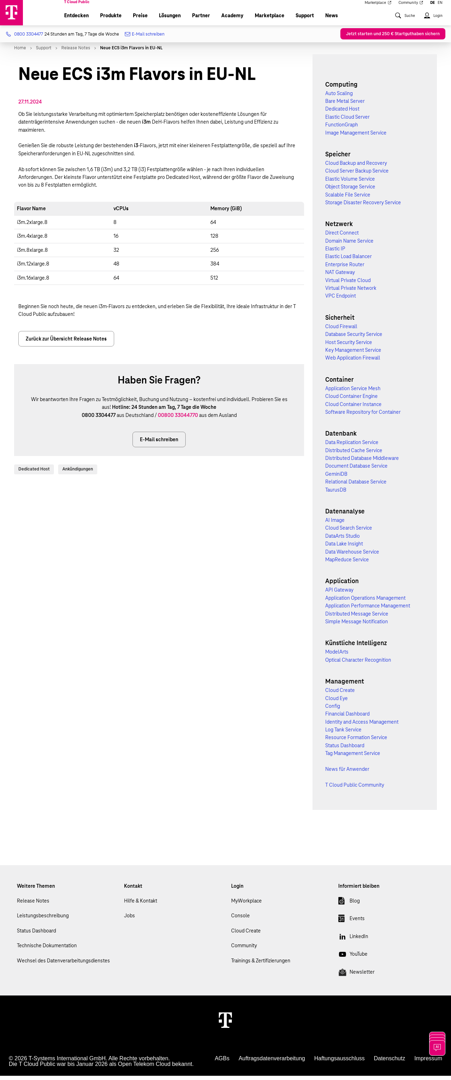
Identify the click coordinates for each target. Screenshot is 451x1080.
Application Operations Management (365, 602)
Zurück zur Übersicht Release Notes (66, 343)
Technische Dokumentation (47, 950)
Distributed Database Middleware (362, 462)
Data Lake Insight (344, 548)
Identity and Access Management (362, 726)
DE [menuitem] (432, 7)
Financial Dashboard (347, 718)
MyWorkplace (246, 905)
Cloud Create (340, 694)
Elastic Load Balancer (348, 260)
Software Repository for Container (363, 416)
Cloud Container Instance (353, 408)
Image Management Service (356, 137)
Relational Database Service (356, 486)
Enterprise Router (344, 269)
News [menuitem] (331, 20)
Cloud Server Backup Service (357, 175)
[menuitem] (405, 23)
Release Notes (33, 905)
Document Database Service (356, 470)
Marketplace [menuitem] (378, 7)
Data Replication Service (351, 446)
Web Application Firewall (352, 362)
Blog (349, 906)
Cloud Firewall (341, 330)
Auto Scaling (339, 97)
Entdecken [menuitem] (76, 20)
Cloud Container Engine (351, 400)
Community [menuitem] (411, 7)
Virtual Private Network (350, 292)
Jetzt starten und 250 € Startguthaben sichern (393, 38)
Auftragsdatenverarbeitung (272, 1063)
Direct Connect (342, 237)
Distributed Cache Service (353, 454)
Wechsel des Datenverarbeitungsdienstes (63, 965)
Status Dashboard (344, 750)
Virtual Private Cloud (348, 284)
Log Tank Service (343, 734)
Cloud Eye (336, 702)
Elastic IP (335, 253)
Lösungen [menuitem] (170, 20)
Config (332, 710)
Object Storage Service (350, 191)
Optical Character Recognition (358, 664)
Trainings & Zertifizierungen (260, 965)
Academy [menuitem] (232, 20)
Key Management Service (353, 354)
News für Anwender (347, 773)
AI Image (335, 524)
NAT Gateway (340, 276)
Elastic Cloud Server (347, 121)
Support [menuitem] (305, 20)
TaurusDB (335, 494)
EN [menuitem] (440, 7)
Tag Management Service (352, 757)
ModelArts (336, 656)
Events (351, 924)
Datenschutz (389, 1063)
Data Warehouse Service (352, 556)
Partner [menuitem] (201, 20)
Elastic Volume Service (350, 183)
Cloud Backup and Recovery (356, 167)
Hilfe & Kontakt (140, 905)
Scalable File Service (347, 199)
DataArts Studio (342, 540)
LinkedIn (353, 942)
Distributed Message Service (356, 618)
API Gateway (339, 594)
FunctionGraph (341, 129)
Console (240, 920)
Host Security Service (348, 346)
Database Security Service (353, 338)
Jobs (129, 920)
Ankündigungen (77, 473)
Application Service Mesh (353, 392)
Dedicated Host (34, 473)
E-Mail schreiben (145, 39)
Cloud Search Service (348, 532)
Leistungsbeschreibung (43, 920)
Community (244, 950)
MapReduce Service (347, 564)
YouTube (352, 959)
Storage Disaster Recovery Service (363, 207)
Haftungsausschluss (339, 1063)
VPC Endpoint (340, 300)
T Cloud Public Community (354, 789)
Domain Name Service (349, 245)
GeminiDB (336, 478)
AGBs (222, 1063)
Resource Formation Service (356, 741)
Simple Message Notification (356, 626)
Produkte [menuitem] (111, 20)
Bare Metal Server (345, 105)
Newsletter (356, 977)
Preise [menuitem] (140, 20)
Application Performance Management (367, 610)
